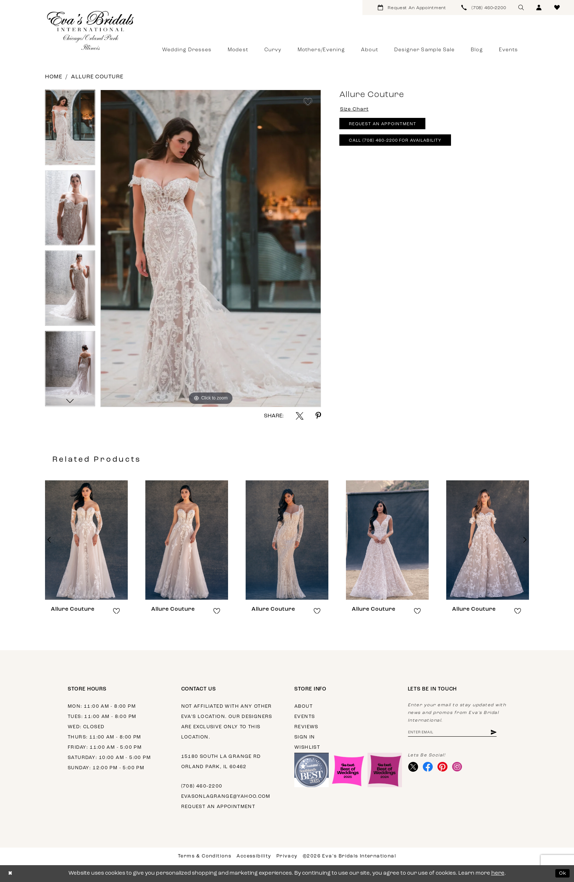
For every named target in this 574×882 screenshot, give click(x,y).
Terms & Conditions (204, 856)
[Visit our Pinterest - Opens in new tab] (445, 768)
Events (304, 716)
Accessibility (253, 856)
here (497, 873)
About (303, 706)
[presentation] (86, 540)
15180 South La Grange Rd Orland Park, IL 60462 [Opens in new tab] (221, 761)
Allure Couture (97, 77)
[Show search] (521, 7)
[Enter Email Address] (457, 732)
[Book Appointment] (412, 7)
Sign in (304, 737)
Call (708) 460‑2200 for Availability (401, 144)
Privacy (287, 856)
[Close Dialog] (10, 873)
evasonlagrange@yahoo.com (226, 796)
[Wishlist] (557, 7)
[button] (539, 7)
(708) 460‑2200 (202, 786)
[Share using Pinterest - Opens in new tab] (318, 416)
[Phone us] (483, 7)
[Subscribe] (502, 732)
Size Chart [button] (356, 109)
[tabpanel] (70, 130)
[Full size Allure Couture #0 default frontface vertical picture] (211, 248)
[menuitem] (412, 7)
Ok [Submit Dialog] (562, 873)
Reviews (306, 727)
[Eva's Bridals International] (91, 30)
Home (53, 77)
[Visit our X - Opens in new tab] (414, 768)
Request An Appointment (386, 126)
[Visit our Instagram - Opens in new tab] (461, 768)
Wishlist (307, 747)
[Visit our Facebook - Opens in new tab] (430, 768)
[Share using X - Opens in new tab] (299, 416)
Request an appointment (218, 806)
